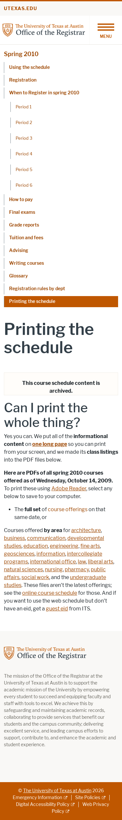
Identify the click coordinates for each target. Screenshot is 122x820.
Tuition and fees (26, 238)
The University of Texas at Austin (57, 791)
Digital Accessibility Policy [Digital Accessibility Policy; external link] (42, 804)
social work (35, 577)
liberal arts (100, 562)
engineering (64, 546)
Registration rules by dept (37, 289)
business (14, 538)
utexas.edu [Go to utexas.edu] (20, 8)
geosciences (19, 554)
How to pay (21, 199)
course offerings (68, 509)
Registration (22, 80)
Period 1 (24, 106)
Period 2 (24, 122)
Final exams (22, 212)
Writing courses (26, 263)
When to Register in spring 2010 (44, 93)
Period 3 (24, 138)
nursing (54, 569)
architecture (86, 530)
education (35, 546)
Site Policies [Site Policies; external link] (87, 797)
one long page (49, 444)
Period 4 (24, 153)
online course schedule (49, 593)
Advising (18, 250)
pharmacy (77, 569)
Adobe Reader (68, 488)
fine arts (90, 546)
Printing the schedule (32, 301)
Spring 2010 (21, 54)
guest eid (57, 609)
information (50, 554)
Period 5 (24, 169)
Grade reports (24, 225)
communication (46, 538)
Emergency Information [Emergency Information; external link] (37, 797)
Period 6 (24, 185)
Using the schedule (29, 67)
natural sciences (23, 569)
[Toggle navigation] (105, 30)
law (82, 562)
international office (53, 562)
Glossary (18, 276)
